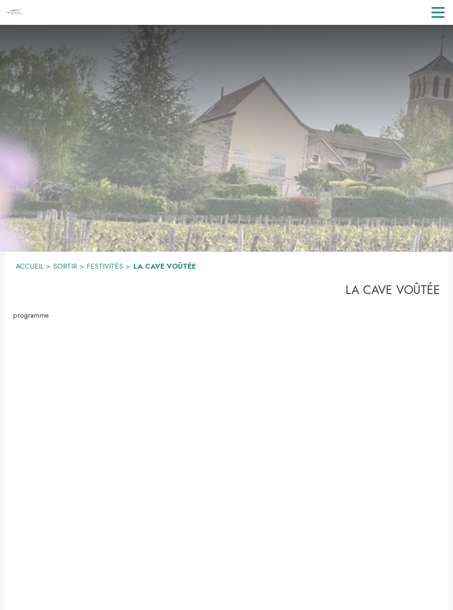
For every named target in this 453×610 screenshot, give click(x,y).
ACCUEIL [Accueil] (30, 266)
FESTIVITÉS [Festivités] (105, 266)
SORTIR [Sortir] (65, 266)
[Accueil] (14, 12)
